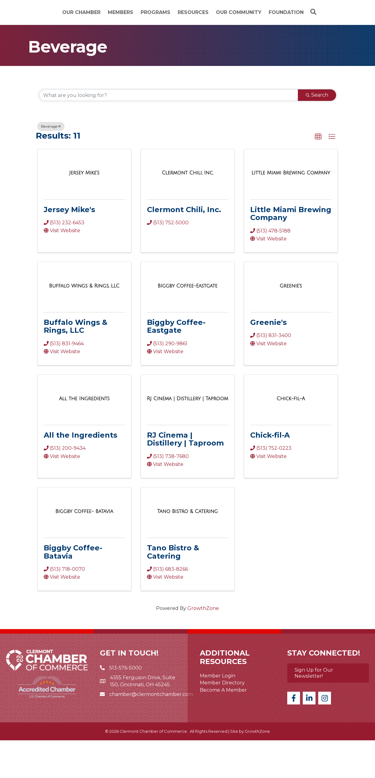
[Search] (187, 51)
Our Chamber (58, 16)
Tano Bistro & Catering (173, 589)
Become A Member (223, 728)
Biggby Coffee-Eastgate (176, 364)
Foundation (187, 36)
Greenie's (268, 360)
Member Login (217, 714)
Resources (268, 16)
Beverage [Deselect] (51, 164)
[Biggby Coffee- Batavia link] (84, 549)
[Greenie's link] (291, 324)
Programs (132, 16)
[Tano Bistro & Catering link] (187, 549)
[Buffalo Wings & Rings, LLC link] (84, 324)
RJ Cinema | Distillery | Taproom (185, 477)
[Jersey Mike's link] (84, 211)
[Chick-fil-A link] (291, 436)
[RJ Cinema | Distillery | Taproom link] (187, 436)
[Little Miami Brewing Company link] (290, 211)
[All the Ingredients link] (84, 436)
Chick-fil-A (270, 473)
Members (97, 16)
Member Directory (222, 721)
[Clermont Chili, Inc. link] (187, 211)
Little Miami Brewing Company (290, 251)
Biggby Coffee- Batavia (73, 589)
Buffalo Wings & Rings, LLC (75, 364)
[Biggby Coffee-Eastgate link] (187, 324)
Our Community (313, 16)
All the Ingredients (80, 473)
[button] (318, 175)
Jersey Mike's (69, 247)
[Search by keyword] (168, 133)
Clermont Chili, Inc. (184, 247)
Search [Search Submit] (317, 133)
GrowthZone (203, 646)
